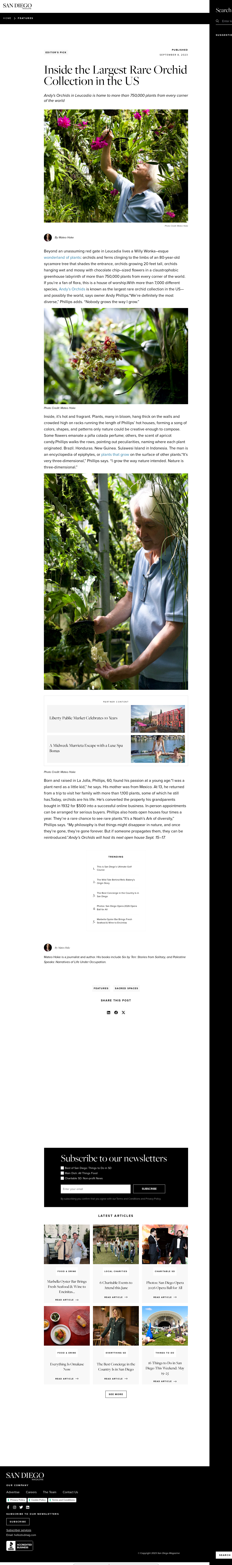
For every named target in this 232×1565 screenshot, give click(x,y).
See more (116, 1394)
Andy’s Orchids (72, 289)
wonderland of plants (62, 257)
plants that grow (115, 454)
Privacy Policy (17, 1500)
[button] (109, 1012)
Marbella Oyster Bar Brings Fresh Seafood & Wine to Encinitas (114, 921)
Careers (31, 1492)
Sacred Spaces (126, 988)
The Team (49, 1492)
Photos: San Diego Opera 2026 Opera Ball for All (117, 907)
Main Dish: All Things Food (79, 1173)
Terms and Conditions (63, 1500)
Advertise (13, 1492)
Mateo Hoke (64, 947)
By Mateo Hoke (64, 237)
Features (25, 18)
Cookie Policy (38, 1500)
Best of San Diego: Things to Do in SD (86, 1168)
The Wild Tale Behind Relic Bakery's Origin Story (116, 881)
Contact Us (70, 1492)
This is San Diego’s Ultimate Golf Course (114, 868)
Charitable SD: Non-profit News (82, 1178)
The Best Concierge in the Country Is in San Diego (118, 894)
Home (7, 18)
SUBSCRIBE (150, 1189)
